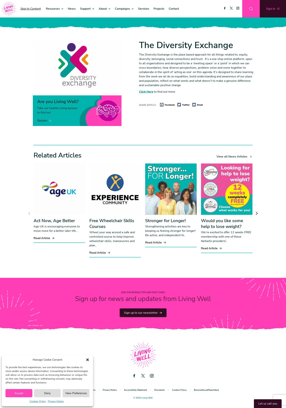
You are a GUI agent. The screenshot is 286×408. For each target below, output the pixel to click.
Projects (159, 9)
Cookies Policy (38, 401)
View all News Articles (234, 157)
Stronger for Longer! (165, 221)
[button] (87, 360)
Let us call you (267, 404)
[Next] (256, 213)
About (103, 9)
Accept (19, 393)
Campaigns (122, 9)
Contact (174, 9)
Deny (47, 393)
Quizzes (44, 121)
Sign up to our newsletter (143, 313)
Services (143, 9)
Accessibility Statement (135, 390)
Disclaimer (159, 390)
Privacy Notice (56, 401)
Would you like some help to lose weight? (222, 223)
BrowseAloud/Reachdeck (206, 390)
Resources (53, 9)
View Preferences (76, 393)
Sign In (273, 9)
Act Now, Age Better (54, 221)
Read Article (44, 238)
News (72, 9)
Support (85, 9)
